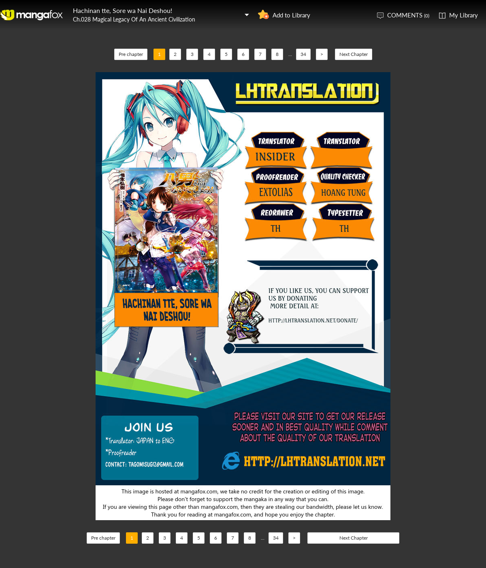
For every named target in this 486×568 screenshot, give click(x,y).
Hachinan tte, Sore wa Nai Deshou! (122, 10)
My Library (463, 15)
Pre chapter (131, 54)
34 (303, 54)
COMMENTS (408, 15)
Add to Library (291, 15)
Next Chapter (353, 54)
